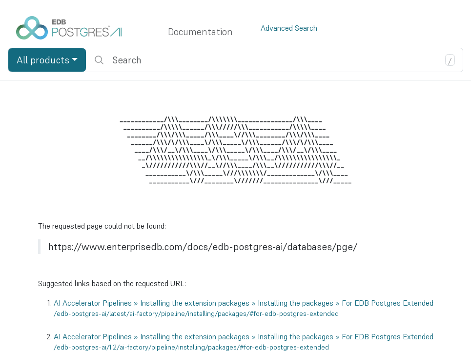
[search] (274, 60)
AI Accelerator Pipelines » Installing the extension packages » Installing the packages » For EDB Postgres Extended (243, 308)
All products (43, 60)
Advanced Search (289, 28)
